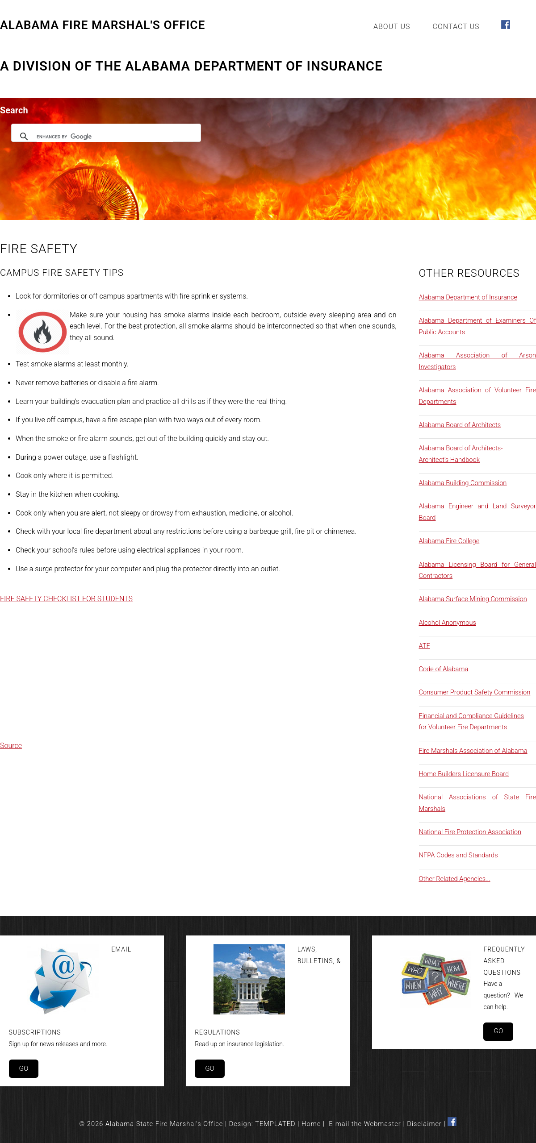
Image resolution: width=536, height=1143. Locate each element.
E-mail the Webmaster (365, 1124)
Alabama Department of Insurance (468, 297)
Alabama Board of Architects (460, 425)
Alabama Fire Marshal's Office (102, 25)
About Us (391, 26)
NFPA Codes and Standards (458, 855)
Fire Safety (39, 248)
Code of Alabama (444, 669)
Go (23, 1068)
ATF (424, 646)
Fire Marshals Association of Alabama (473, 751)
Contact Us (456, 26)
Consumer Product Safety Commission (475, 692)
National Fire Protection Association (470, 832)
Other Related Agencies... (454, 879)
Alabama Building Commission (463, 483)
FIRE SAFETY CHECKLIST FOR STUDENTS (66, 598)
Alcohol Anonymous (447, 623)
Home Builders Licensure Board (464, 774)
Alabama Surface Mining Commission (473, 599)
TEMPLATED (275, 1124)
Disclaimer (424, 1124)
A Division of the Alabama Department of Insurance (191, 66)
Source (11, 745)
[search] (105, 136)
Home (311, 1124)
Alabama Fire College (449, 541)
